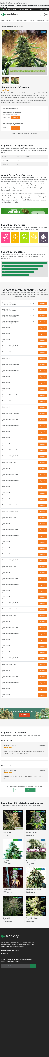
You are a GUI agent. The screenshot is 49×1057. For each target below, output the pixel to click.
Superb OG (6, 861)
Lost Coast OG (5, 182)
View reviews (18, 789)
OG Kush (13, 182)
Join (33, 966)
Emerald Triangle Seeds (11, 114)
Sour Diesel (22, 182)
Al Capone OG (7, 889)
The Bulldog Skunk (31, 918)
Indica (40, 20)
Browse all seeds (6, 20)
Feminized (17, 20)
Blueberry (44, 180)
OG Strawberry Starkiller (33, 889)
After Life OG (7, 832)
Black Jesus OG (31, 861)
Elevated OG (6, 918)
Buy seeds (15, 117)
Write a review (30, 789)
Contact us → (5, 953)
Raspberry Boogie (31, 832)
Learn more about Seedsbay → (10, 950)
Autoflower (29, 20)
